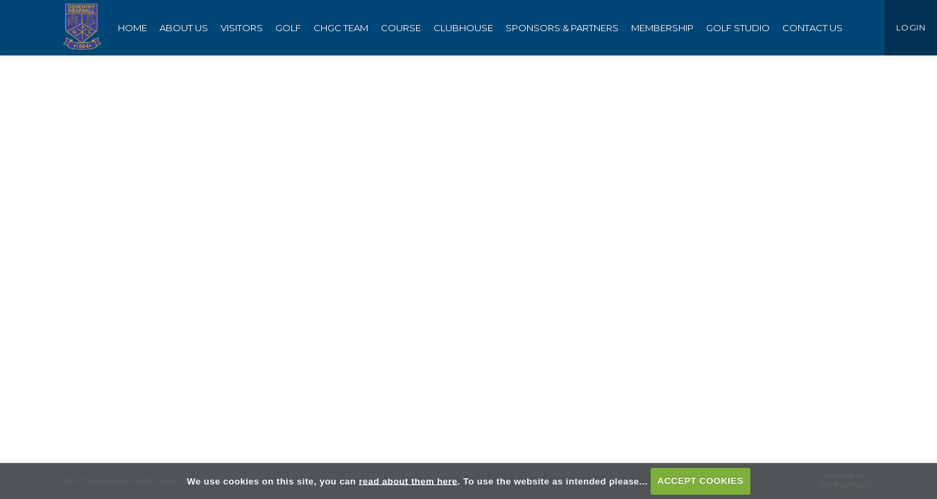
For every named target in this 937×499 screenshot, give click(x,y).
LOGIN (911, 27)
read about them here (408, 480)
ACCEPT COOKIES (700, 480)
